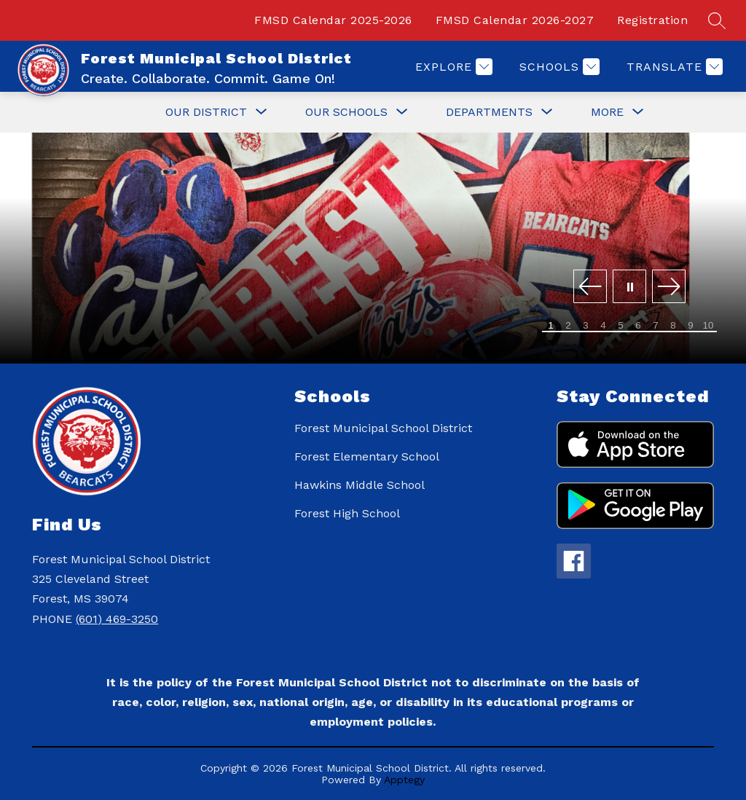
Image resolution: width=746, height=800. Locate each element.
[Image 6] (638, 325)
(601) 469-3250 (117, 619)
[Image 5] (620, 325)
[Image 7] (655, 325)
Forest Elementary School (366, 456)
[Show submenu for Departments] (489, 112)
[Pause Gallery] (629, 287)
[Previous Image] (590, 287)
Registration (652, 20)
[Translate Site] (673, 67)
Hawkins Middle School (359, 485)
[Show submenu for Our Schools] (346, 112)
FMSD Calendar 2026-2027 (515, 20)
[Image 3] (585, 325)
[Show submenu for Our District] (206, 112)
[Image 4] (603, 325)
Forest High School (347, 513)
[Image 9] (690, 325)
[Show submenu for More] (607, 112)
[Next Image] (669, 287)
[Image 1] (551, 325)
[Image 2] (568, 325)
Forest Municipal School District (383, 428)
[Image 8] (673, 325)
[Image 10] (708, 325)
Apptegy (404, 779)
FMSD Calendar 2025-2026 (333, 20)
